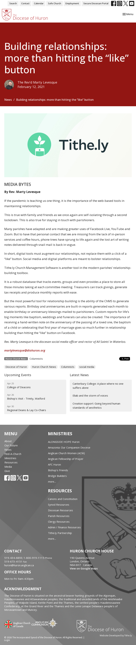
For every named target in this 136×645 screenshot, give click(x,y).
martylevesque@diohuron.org (24, 350)
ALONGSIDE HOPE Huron (64, 442)
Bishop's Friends (58, 470)
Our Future (11, 445)
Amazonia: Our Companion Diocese (69, 447)
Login (7, 640)
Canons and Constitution (62, 499)
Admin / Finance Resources (64, 527)
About (8, 441)
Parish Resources (58, 516)
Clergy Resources (59, 521)
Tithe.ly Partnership (60, 533)
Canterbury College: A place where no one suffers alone (98, 385)
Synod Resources (58, 504)
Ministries (10, 458)
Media (8, 466)
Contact (25, 3)
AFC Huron (54, 464)
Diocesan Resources (60, 510)
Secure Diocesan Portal (95, 3)
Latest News (79, 375)
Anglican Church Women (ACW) (66, 453)
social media (86, 367)
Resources (11, 462)
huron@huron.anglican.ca (19, 565)
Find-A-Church (12, 454)
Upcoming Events (17, 375)
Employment (72, 3)
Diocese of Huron (16, 367)
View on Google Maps (84, 568)
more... (52, 481)
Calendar (39, 3)
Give (7, 471)
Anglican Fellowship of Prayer (65, 459)
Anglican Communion (44, 623)
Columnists (36, 358)
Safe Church (54, 3)
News (8, 100)
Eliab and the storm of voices (90, 395)
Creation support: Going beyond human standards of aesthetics (96, 405)
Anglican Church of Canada (17, 623)
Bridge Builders (57, 476)
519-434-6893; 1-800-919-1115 (24, 558)
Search (13, 3)
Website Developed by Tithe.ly (116, 635)
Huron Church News (44, 367)
